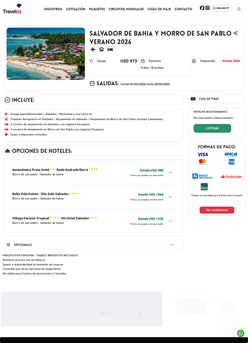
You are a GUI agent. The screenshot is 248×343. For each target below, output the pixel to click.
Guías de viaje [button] (159, 9)
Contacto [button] (183, 9)
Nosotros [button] (53, 9)
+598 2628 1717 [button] (221, 8)
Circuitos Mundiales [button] (126, 9)
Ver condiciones (217, 210)
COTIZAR (212, 128)
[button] (202, 8)
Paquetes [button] (97, 9)
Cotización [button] (75, 9)
